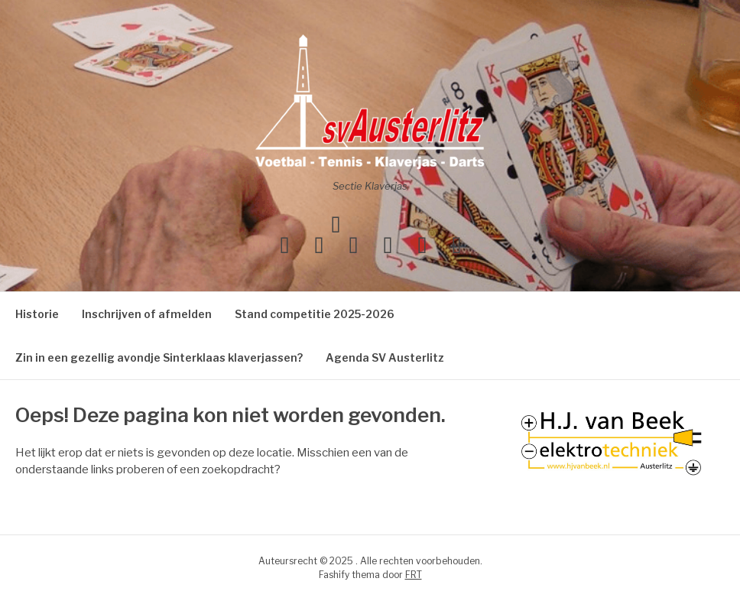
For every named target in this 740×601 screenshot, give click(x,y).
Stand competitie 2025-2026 (314, 313)
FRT (413, 574)
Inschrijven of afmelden (147, 313)
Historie (37, 313)
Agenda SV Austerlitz (385, 357)
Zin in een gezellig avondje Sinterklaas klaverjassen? (159, 357)
